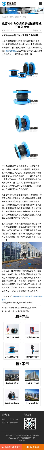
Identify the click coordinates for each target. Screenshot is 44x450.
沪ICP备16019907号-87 (26, 438)
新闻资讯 (18, 17)
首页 (11, 17)
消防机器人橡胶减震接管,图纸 (18, 311)
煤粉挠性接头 (11, 51)
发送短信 (33, 447)
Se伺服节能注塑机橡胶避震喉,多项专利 (22, 308)
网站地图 (22, 440)
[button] (40, 3)
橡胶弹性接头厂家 (25, 435)
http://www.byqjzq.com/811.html (20, 303)
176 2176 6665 (11, 447)
